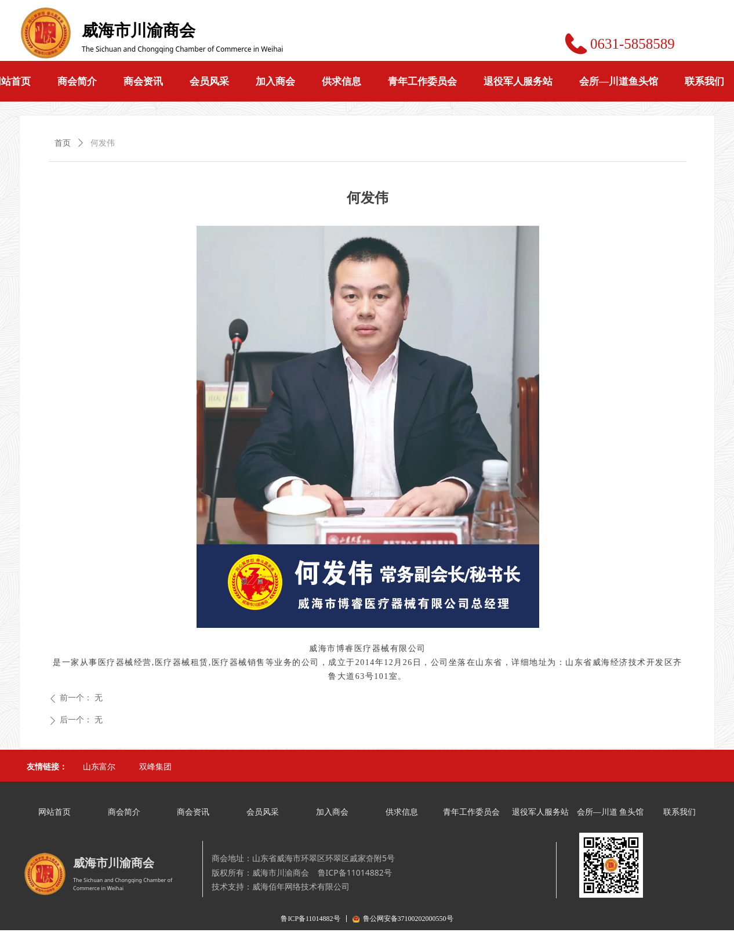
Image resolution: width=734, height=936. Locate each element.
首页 (62, 143)
